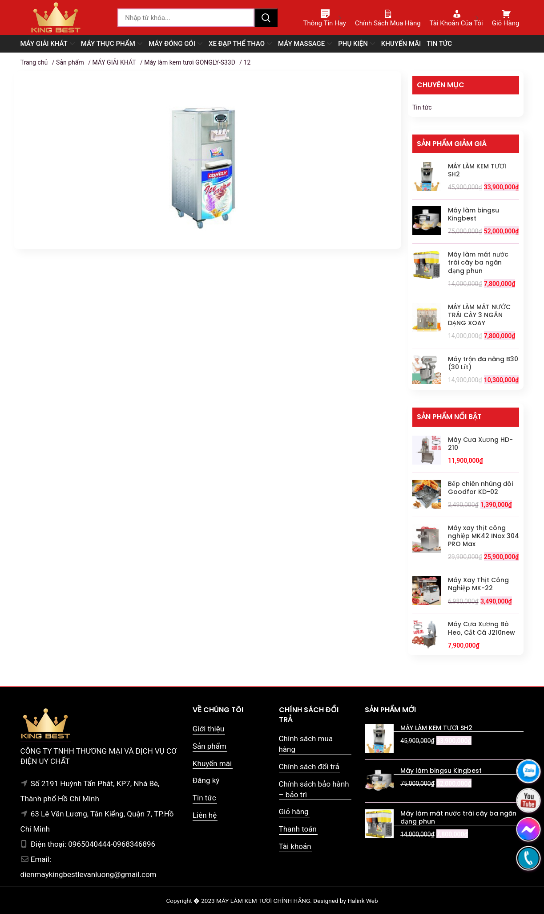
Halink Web (362, 900)
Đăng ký (206, 780)
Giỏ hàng (294, 811)
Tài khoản (295, 846)
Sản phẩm (70, 62)
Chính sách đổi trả (309, 766)
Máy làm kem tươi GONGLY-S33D (189, 62)
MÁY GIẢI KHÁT (114, 62)
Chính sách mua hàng (306, 744)
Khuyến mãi (212, 763)
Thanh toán (298, 828)
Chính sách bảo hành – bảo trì (314, 789)
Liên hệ (205, 815)
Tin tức (422, 107)
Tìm (266, 17)
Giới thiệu (208, 728)
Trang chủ (34, 62)
